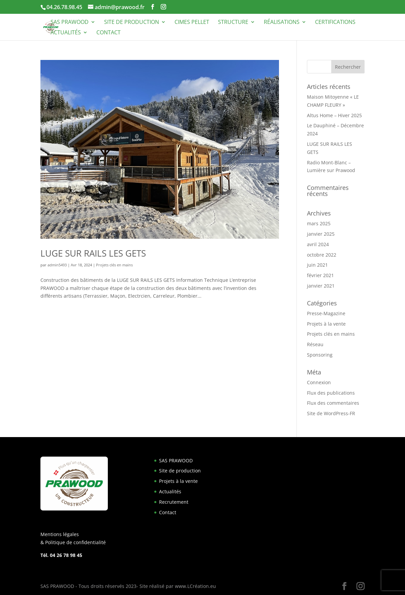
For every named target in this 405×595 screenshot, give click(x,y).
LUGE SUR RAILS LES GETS (93, 253)
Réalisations (282, 23)
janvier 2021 (321, 286)
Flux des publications (331, 393)
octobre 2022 (321, 255)
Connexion (319, 382)
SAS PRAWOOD (70, 23)
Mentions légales (59, 534)
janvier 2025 (321, 234)
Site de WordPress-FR (331, 413)
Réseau (315, 344)
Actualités (66, 33)
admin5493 (57, 264)
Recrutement (173, 502)
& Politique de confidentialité (73, 542)
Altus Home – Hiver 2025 (334, 115)
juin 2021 (317, 265)
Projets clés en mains (114, 264)
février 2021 (320, 275)
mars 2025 (319, 223)
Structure (233, 23)
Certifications (335, 23)
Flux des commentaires (333, 403)
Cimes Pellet (192, 23)
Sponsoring (320, 355)
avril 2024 (318, 244)
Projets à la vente (326, 324)
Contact (108, 33)
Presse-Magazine (326, 313)
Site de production (131, 23)
